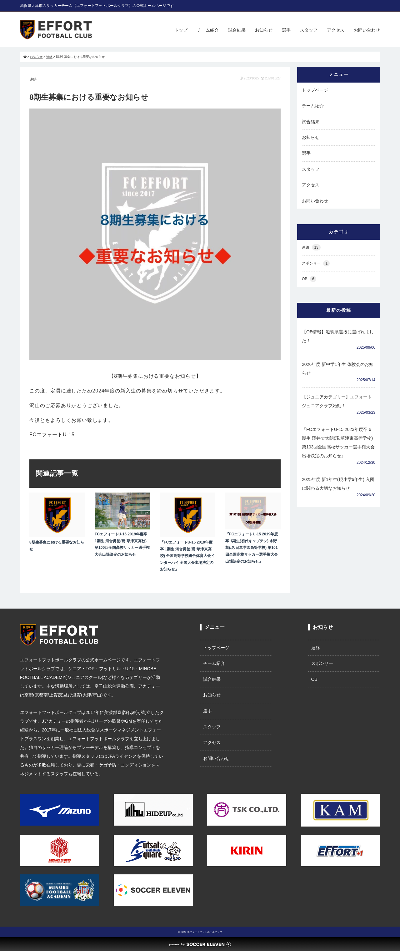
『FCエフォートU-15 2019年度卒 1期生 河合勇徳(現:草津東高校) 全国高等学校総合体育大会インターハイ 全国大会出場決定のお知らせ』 (187, 555)
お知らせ (263, 30)
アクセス (335, 30)
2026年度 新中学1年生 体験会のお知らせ (337, 369)
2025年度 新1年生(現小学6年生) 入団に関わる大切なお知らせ (338, 484)
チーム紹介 (208, 30)
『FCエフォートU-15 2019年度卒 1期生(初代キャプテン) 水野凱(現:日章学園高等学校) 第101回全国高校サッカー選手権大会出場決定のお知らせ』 (251, 547)
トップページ (315, 90)
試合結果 (237, 30)
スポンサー (316, 263)
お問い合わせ (367, 30)
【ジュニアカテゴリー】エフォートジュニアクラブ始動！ (337, 401)
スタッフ (309, 30)
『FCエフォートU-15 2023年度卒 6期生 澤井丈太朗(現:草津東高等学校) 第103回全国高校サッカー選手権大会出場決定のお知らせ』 (338, 442)
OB (309, 279)
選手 (286, 30)
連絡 (33, 79)
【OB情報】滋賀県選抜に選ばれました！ (338, 336)
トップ (181, 30)
